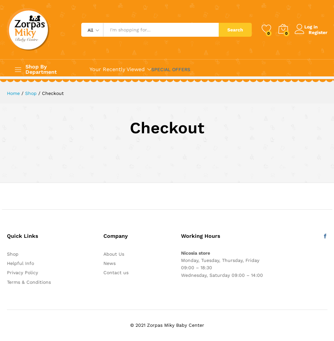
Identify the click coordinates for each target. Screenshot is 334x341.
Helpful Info (20, 263)
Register (318, 32)
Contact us (116, 272)
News (109, 263)
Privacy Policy (22, 272)
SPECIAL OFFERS (170, 69)
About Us (113, 254)
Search (235, 29)
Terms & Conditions (29, 282)
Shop (13, 254)
